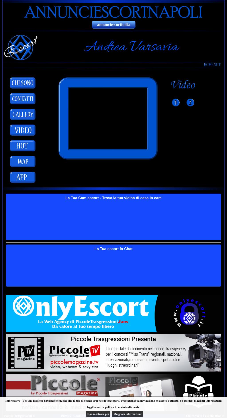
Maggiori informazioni (127, 414)
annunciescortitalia (113, 24)
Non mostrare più (98, 414)
